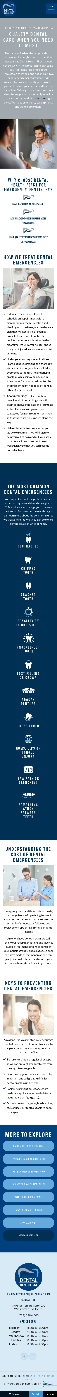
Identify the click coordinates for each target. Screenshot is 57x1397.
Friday (13, 1344)
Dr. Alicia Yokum (40, 1294)
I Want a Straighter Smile (28, 1210)
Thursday (15, 1340)
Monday (14, 1328)
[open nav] (51, 8)
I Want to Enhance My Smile (28, 1197)
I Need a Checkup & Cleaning (28, 1146)
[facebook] (32, 1356)
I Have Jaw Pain (29, 1223)
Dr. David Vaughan (18, 1294)
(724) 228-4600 (29, 1315)
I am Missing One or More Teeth (28, 1184)
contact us (40, 98)
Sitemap (38, 1376)
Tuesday (14, 1332)
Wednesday (16, 1336)
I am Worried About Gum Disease (29, 1159)
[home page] (9, 9)
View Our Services (28, 1235)
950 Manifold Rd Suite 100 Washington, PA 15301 (28, 1307)
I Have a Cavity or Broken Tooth (28, 1172)
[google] (24, 1356)
